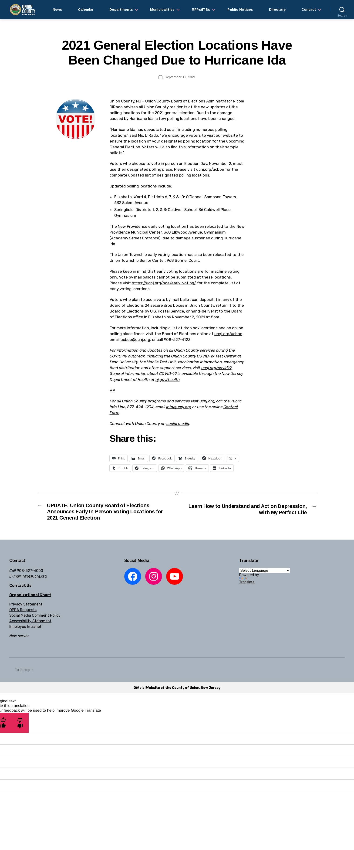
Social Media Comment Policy (35, 617)
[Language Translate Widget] (264, 572)
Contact (308, 9)
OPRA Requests (23, 611)
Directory (277, 9)
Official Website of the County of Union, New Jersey (177, 689)
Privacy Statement (25, 606)
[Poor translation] (20, 724)
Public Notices (240, 9)
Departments (121, 9)
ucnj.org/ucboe (210, 169)
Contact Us (20, 587)
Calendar (86, 9)
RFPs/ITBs (201, 9)
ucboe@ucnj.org (135, 339)
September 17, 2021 (180, 77)
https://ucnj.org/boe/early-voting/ (164, 283)
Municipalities (162, 9)
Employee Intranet (25, 628)
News (57, 9)
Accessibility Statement (30, 622)
